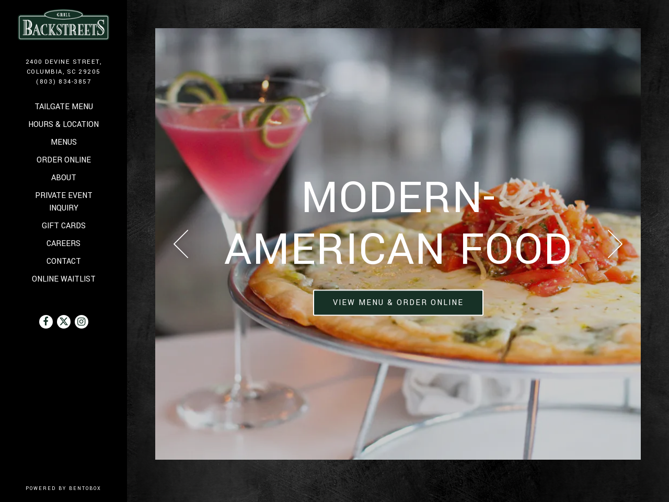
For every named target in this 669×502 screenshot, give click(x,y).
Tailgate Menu (63, 106)
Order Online (65, 160)
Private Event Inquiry (64, 202)
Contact (64, 261)
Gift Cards (64, 225)
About (63, 177)
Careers (63, 243)
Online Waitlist (64, 279)
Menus (64, 142)
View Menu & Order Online (398, 302)
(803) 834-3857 (63, 81)
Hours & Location (63, 124)
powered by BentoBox (76, 488)
